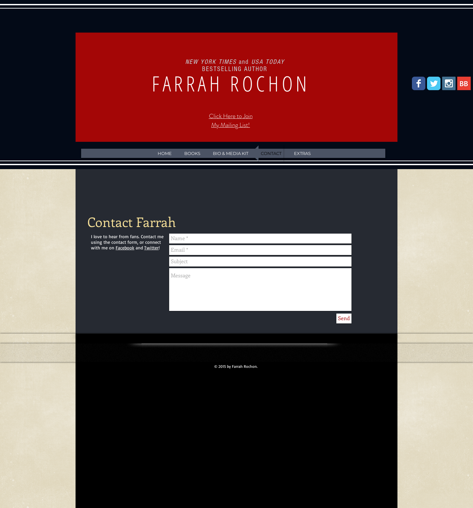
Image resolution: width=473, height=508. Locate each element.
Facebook (125, 247)
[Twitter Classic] (433, 83)
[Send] (343, 318)
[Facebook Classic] (418, 83)
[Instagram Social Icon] (449, 83)
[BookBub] (464, 83)
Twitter (151, 247)
